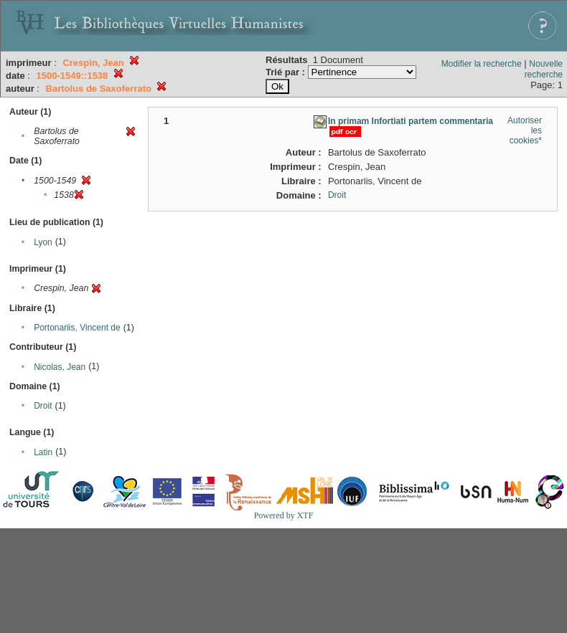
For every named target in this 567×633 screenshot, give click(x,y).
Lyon (43, 242)
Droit (43, 406)
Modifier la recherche (481, 64)
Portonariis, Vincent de (77, 328)
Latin (43, 452)
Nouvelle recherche (544, 69)
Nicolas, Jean (59, 367)
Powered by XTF (284, 515)
